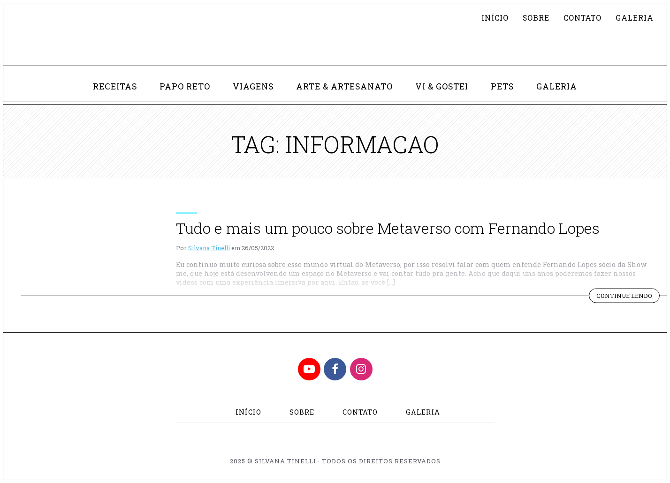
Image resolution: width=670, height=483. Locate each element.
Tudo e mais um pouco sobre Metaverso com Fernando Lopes (388, 228)
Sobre (536, 17)
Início (495, 17)
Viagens (253, 86)
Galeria (635, 17)
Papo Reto (185, 86)
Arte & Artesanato (344, 86)
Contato (582, 17)
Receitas (115, 86)
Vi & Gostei (441, 86)
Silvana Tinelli (209, 248)
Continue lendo (628, 296)
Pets (502, 86)
